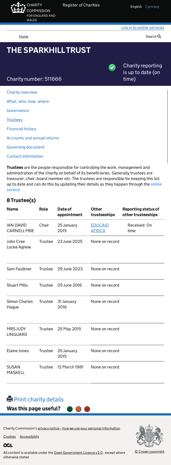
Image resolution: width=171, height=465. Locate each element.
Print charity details (35, 399)
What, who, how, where (28, 101)
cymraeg (152, 6)
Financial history (21, 128)
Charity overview (22, 92)
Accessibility (29, 436)
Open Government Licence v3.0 (78, 453)
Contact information (25, 156)
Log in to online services (142, 27)
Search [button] (153, 36)
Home (23, 36)
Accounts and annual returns (33, 138)
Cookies (9, 436)
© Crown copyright (149, 451)
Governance (18, 110)
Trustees (14, 119)
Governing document (26, 147)
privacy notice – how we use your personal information (79, 428)
